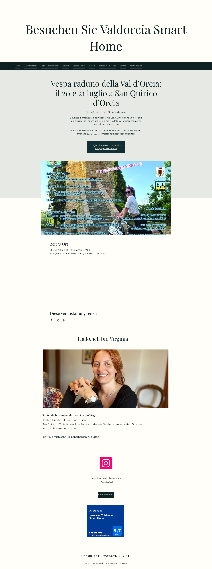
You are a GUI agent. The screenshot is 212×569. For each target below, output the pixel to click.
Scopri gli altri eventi (106, 148)
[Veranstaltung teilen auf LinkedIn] (64, 320)
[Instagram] (106, 463)
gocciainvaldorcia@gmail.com (106, 478)
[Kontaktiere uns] (106, 495)
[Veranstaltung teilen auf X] (57, 320)
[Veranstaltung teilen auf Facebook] (51, 320)
